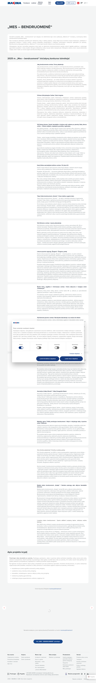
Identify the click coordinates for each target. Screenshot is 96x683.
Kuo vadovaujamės (39, 667)
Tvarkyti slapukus (74, 353)
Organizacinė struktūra (13, 657)
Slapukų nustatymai (77, 679)
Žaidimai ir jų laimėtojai (54, 657)
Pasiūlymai (26, 3)
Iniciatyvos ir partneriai (40, 657)
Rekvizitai (86, 679)
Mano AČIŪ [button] (60, 3)
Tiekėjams (79, 659)
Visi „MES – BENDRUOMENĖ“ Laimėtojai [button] (48, 641)
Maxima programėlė (74, 674)
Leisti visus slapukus (71, 358)
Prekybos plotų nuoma (82, 657)
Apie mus (49, 3)
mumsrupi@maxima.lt (55, 589)
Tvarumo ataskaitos (40, 665)
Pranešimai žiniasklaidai (13, 659)
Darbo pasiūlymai (25, 657)
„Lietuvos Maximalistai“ (40, 669)
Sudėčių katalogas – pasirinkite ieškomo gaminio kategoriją (68, 659)
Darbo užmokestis (25, 659)
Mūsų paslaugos (67, 668)
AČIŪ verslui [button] (70, 3)
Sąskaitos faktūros (81, 669)
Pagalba (92, 677)
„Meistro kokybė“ (40, 3)
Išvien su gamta (39, 659)
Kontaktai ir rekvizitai (13, 661)
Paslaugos (13, 674)
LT (86, 3)
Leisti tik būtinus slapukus (48, 358)
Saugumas (65, 662)
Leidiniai (33, 3)
